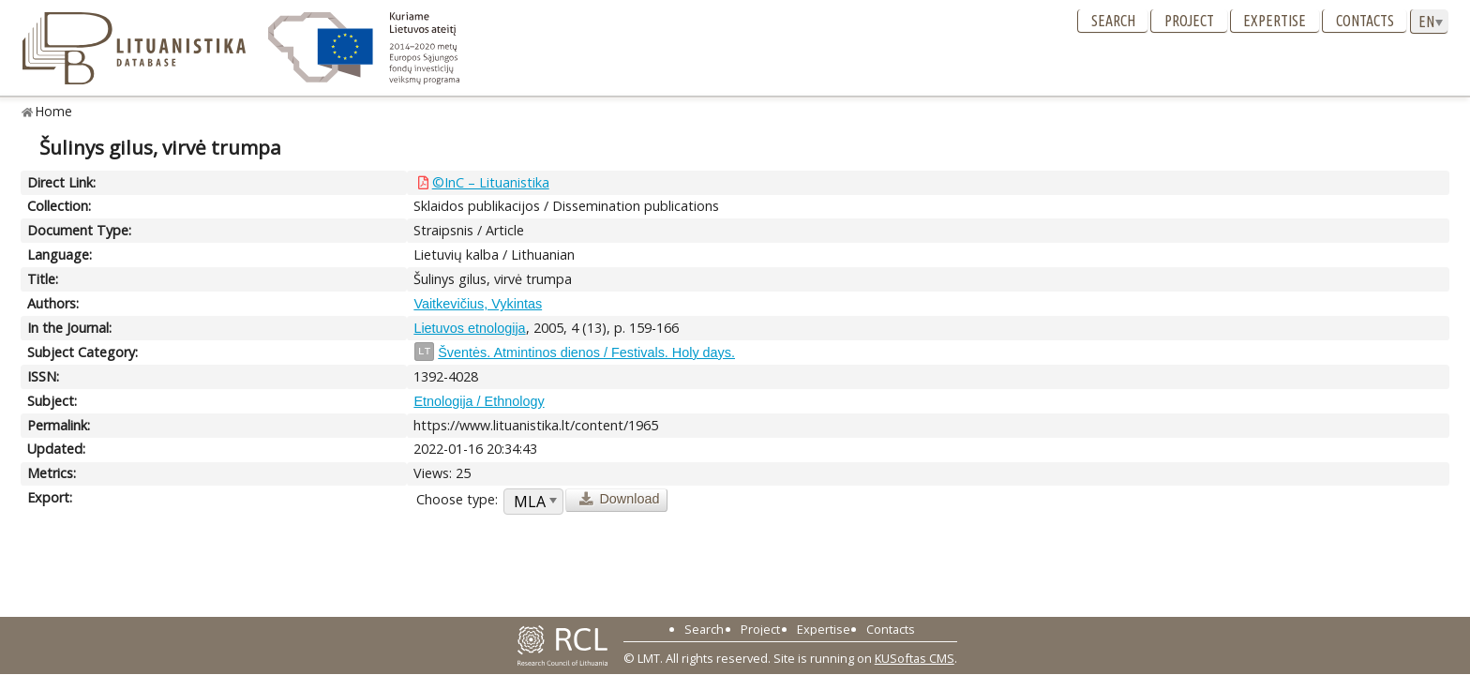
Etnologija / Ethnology (478, 401)
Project (1189, 20)
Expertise (1274, 20)
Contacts (1365, 20)
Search (1113, 20)
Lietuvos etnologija (469, 328)
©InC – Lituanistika (490, 182)
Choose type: (457, 499)
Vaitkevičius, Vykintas (477, 303)
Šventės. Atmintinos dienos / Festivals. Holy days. (586, 352)
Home (54, 111)
